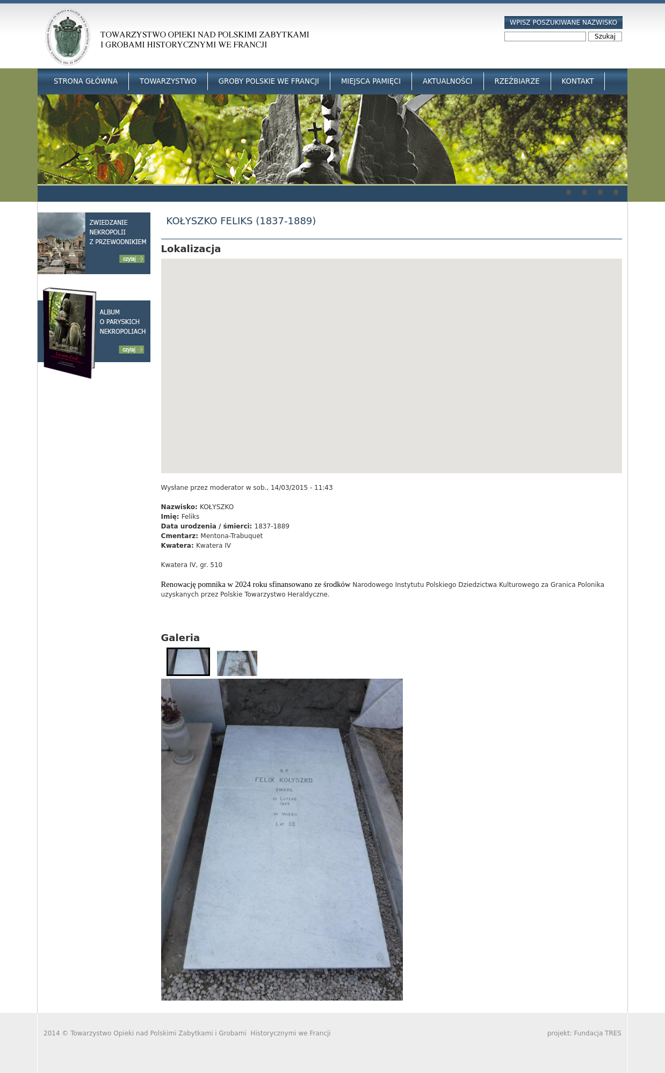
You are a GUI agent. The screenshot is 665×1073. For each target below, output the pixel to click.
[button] (392, 356)
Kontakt (578, 81)
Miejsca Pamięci (371, 81)
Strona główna (86, 81)
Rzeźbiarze (517, 81)
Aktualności (447, 81)
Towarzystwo (168, 81)
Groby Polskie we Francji (269, 81)
